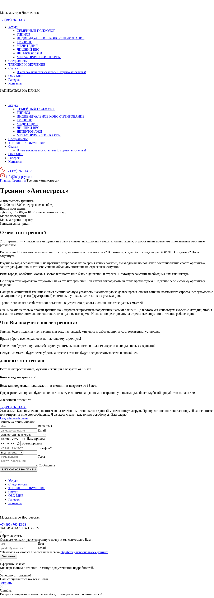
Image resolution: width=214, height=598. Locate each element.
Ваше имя (45, 426)
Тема (41, 457)
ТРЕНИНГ (24, 42)
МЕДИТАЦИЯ (27, 45)
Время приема (32, 444)
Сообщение (51, 467)
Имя (41, 545)
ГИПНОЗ (23, 34)
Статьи (13, 68)
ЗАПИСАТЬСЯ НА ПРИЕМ (19, 471)
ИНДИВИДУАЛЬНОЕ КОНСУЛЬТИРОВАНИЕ (50, 38)
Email (42, 430)
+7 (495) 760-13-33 (13, 20)
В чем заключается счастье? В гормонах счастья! (51, 72)
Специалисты (18, 61)
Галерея (14, 79)
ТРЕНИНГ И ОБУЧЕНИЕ (26, 64)
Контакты (15, 83)
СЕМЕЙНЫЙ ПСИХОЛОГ (36, 30)
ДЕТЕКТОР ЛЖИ (29, 53)
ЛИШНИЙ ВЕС (28, 49)
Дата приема (36, 439)
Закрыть (6, 584)
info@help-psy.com (16, 176)
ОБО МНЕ (15, 76)
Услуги (13, 27)
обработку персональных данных (84, 554)
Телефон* (45, 449)
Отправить (8, 558)
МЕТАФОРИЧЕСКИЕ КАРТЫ (39, 57)
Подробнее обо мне (14, 418)
